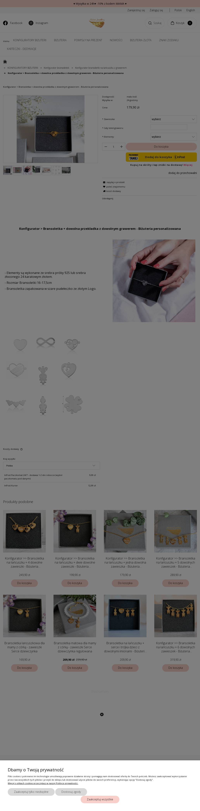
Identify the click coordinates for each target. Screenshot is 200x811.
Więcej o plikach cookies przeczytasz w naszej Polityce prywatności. (43, 783)
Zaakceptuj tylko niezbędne (31, 792)
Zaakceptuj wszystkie (100, 799)
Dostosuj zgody (71, 792)
